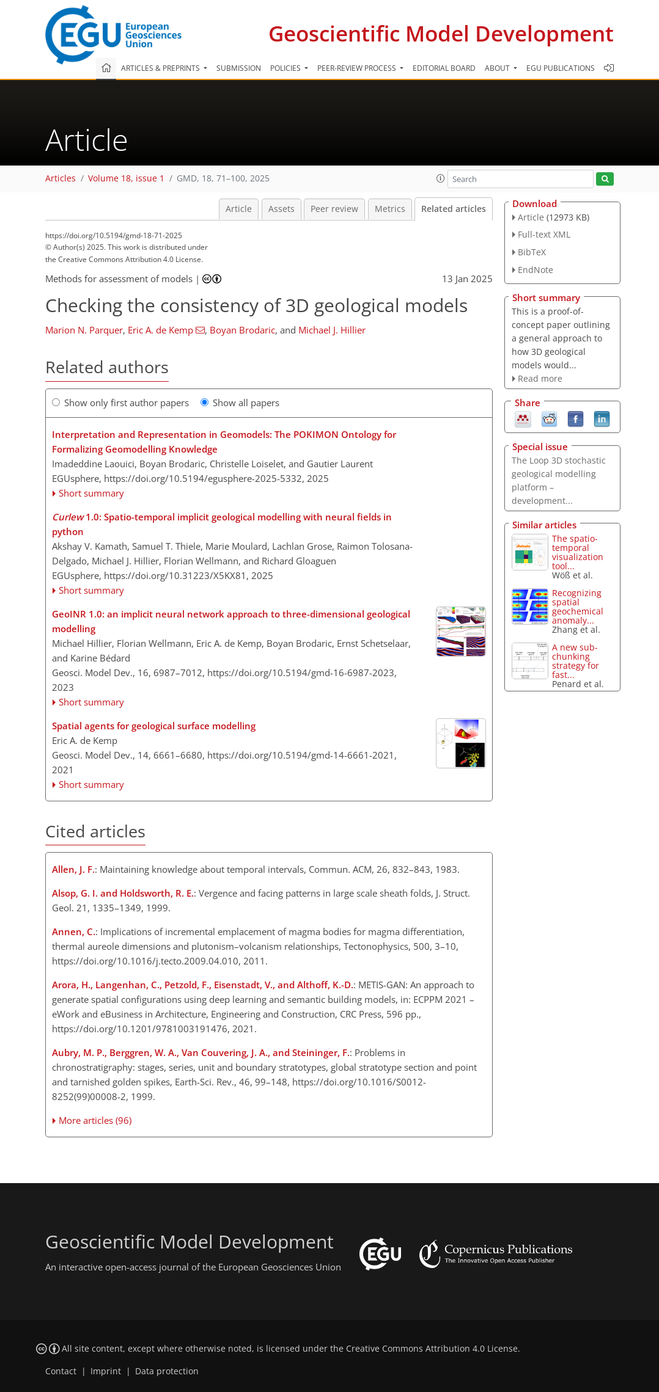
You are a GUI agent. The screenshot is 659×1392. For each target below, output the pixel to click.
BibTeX (532, 252)
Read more (540, 378)
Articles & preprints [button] (161, 68)
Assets (281, 208)
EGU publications (560, 68)
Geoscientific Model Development (441, 33)
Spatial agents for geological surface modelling (154, 726)
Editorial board (444, 68)
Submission (238, 68)
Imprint (105, 1371)
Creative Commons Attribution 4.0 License (432, 1348)
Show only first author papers (120, 402)
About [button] (498, 68)
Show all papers (240, 402)
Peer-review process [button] (357, 68)
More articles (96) (95, 1120)
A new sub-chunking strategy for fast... (575, 660)
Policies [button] (286, 68)
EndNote (535, 269)
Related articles (453, 208)
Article (239, 208)
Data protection (167, 1371)
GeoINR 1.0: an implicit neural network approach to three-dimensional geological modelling (231, 621)
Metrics (390, 208)
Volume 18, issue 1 (126, 178)
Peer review (334, 208)
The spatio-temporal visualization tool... (577, 552)
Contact (60, 1371)
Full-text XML (544, 234)
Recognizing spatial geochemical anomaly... (577, 606)
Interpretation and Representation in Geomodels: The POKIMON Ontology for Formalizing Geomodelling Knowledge (224, 441)
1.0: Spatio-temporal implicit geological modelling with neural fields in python (222, 524)
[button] (440, 178)
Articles (60, 178)
